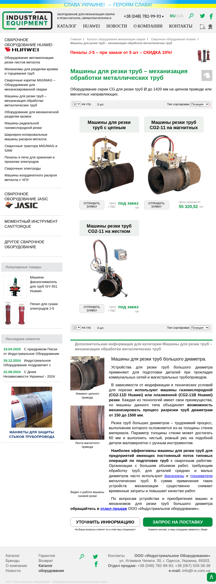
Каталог (66, 26)
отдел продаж (114, 508)
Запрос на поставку (178, 522)
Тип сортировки (178, 104)
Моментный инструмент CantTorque (31, 224)
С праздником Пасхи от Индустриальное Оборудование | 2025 (31, 353)
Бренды (13, 561)
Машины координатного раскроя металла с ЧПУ (31, 177)
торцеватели (201, 476)
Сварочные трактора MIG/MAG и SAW (31, 148)
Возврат (46, 561)
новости (23, 339)
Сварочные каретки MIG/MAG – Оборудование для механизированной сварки (30, 84)
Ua (181, 16)
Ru (173, 16)
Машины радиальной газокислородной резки (23, 125)
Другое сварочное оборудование (24, 244)
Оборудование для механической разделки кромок (32, 114)
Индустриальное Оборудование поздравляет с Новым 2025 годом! (27, 364)
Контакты (180, 26)
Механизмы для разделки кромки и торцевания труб (31, 71)
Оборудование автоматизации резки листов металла (29, 60)
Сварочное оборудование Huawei (28, 42)
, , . (164, 561)
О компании (147, 26)
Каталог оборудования (51, 568)
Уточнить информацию (105, 522)
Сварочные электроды (23, 168)
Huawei (91, 26)
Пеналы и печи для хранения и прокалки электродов (30, 159)
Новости (116, 26)
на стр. (86, 104)
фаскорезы (174, 476)
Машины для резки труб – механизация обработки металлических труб (25, 100)
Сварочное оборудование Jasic (26, 196)
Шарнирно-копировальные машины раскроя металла (26, 137)
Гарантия (47, 556)
